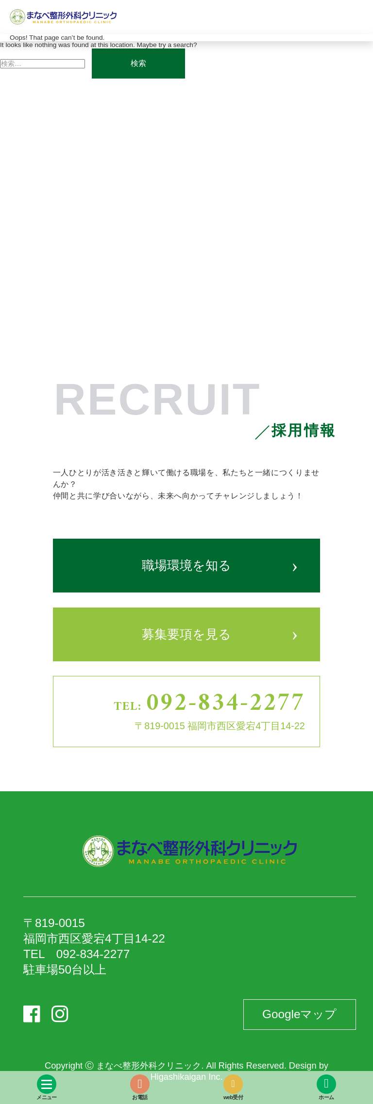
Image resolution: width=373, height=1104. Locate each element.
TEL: (209, 704)
